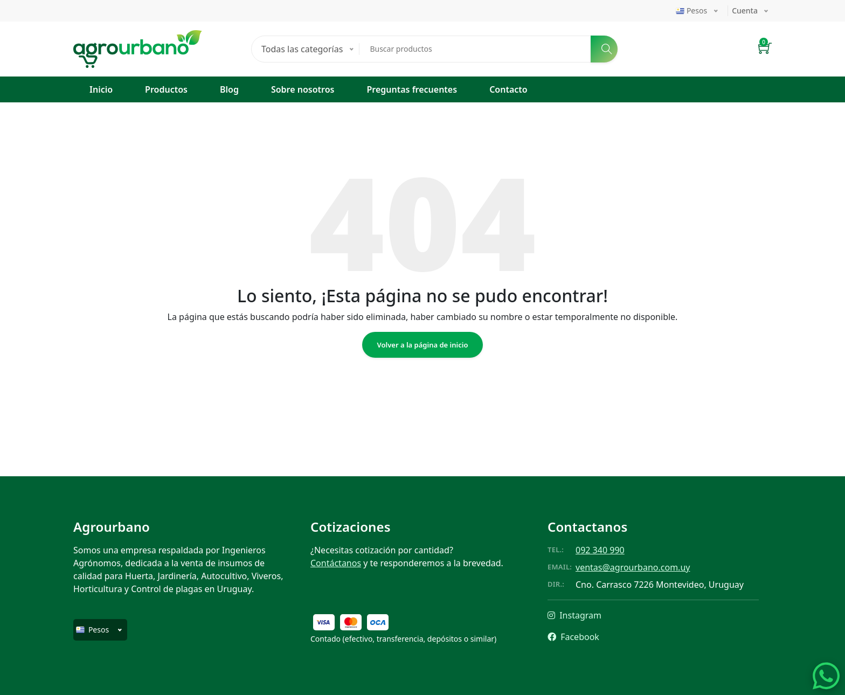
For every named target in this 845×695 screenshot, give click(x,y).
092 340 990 (600, 550)
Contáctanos (335, 563)
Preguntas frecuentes (411, 89)
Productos (166, 89)
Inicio (101, 89)
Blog (229, 89)
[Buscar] (604, 49)
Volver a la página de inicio (422, 345)
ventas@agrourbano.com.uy (633, 567)
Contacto (508, 89)
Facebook (573, 637)
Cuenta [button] (745, 10)
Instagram (574, 615)
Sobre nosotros (303, 89)
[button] (765, 49)
